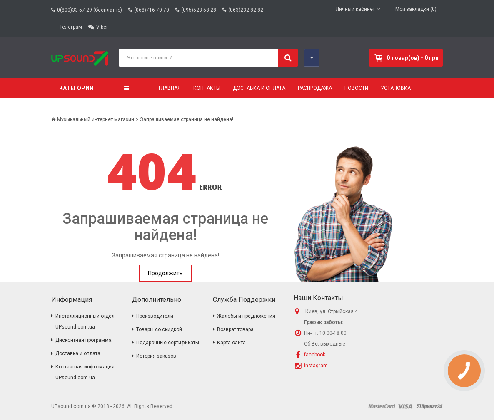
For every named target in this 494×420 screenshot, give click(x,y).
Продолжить (165, 273)
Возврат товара (235, 329)
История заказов (156, 356)
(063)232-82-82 (245, 10)
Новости (356, 88)
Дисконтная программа (83, 340)
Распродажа (315, 88)
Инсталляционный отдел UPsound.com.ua (85, 321)
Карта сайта (231, 343)
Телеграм (71, 27)
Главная (170, 88)
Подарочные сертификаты (167, 343)
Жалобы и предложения (246, 316)
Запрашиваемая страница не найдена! (186, 119)
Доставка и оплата (259, 88)
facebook (314, 355)
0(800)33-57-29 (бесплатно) (89, 10)
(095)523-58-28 (198, 10)
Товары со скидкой (159, 329)
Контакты (206, 88)
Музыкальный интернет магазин (92, 119)
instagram (316, 365)
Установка (396, 88)
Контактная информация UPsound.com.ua (85, 372)
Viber (102, 27)
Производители (154, 316)
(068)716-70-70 (151, 10)
